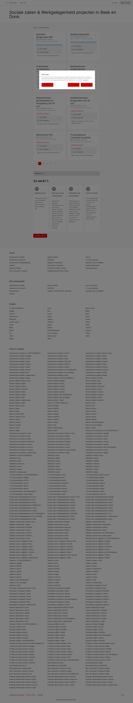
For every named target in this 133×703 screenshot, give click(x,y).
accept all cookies (87, 85)
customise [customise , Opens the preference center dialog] (47, 85)
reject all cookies (73, 85)
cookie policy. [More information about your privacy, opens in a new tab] (86, 80)
